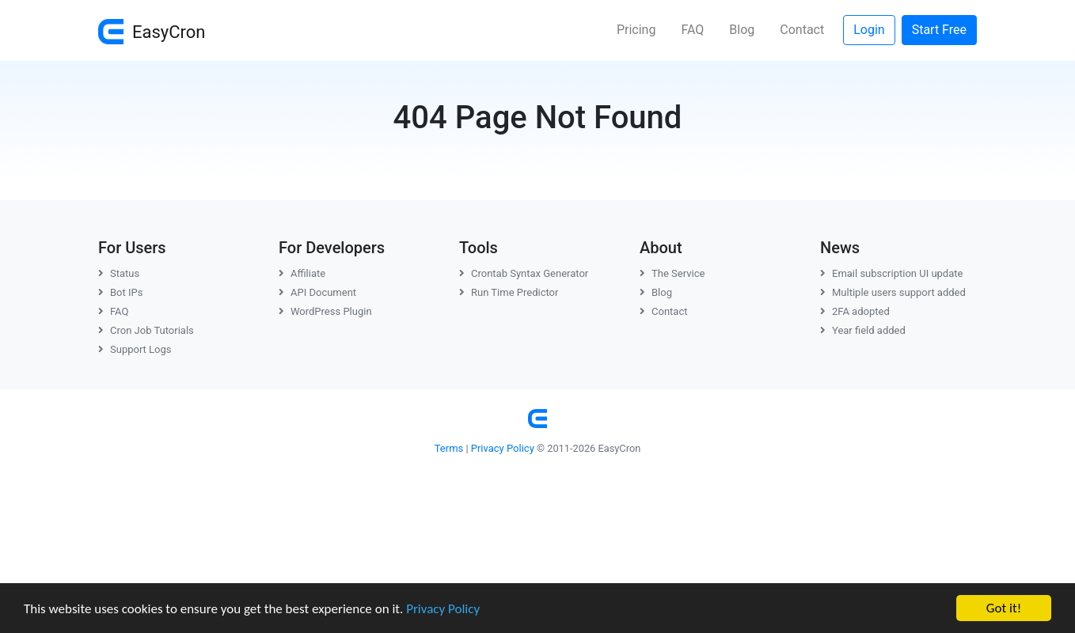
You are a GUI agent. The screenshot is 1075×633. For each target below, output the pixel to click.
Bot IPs (120, 292)
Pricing (636, 29)
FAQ (692, 29)
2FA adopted (855, 311)
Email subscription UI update (891, 273)
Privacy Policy (443, 609)
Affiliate (302, 273)
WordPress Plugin (325, 311)
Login (868, 29)
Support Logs (135, 349)
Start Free (939, 29)
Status (118, 273)
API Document (317, 292)
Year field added (863, 330)
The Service (672, 273)
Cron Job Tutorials (146, 330)
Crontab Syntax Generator (523, 273)
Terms (449, 448)
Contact (802, 29)
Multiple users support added (893, 292)
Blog (741, 29)
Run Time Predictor (508, 292)
